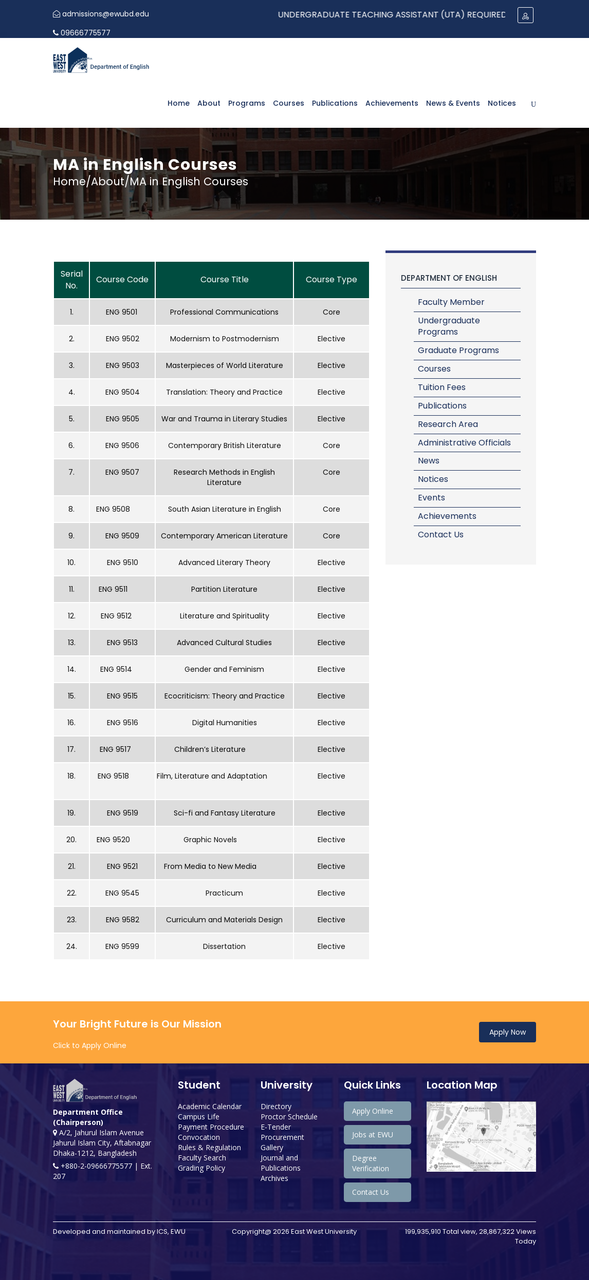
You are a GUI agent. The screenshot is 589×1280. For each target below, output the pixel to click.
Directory (276, 1106)
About (208, 103)
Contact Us (441, 534)
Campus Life (198, 1116)
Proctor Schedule (289, 1116)
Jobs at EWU (372, 1134)
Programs (246, 103)
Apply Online (372, 1111)
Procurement (282, 1137)
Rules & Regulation (209, 1147)
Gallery (272, 1147)
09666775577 (82, 33)
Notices (502, 103)
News (428, 461)
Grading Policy (201, 1168)
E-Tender (276, 1127)
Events (431, 497)
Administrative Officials (464, 443)
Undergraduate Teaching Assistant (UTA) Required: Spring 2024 (432, 15)
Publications (335, 103)
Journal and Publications (281, 1163)
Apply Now (507, 1032)
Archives (274, 1178)
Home (179, 103)
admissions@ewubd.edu (101, 14)
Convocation (199, 1137)
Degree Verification (370, 1163)
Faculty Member (451, 302)
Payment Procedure (211, 1127)
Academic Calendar (210, 1106)
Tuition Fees (442, 387)
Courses (288, 103)
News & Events (453, 103)
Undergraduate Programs (449, 326)
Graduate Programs (458, 350)
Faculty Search (202, 1157)
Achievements (391, 103)
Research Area (448, 424)
